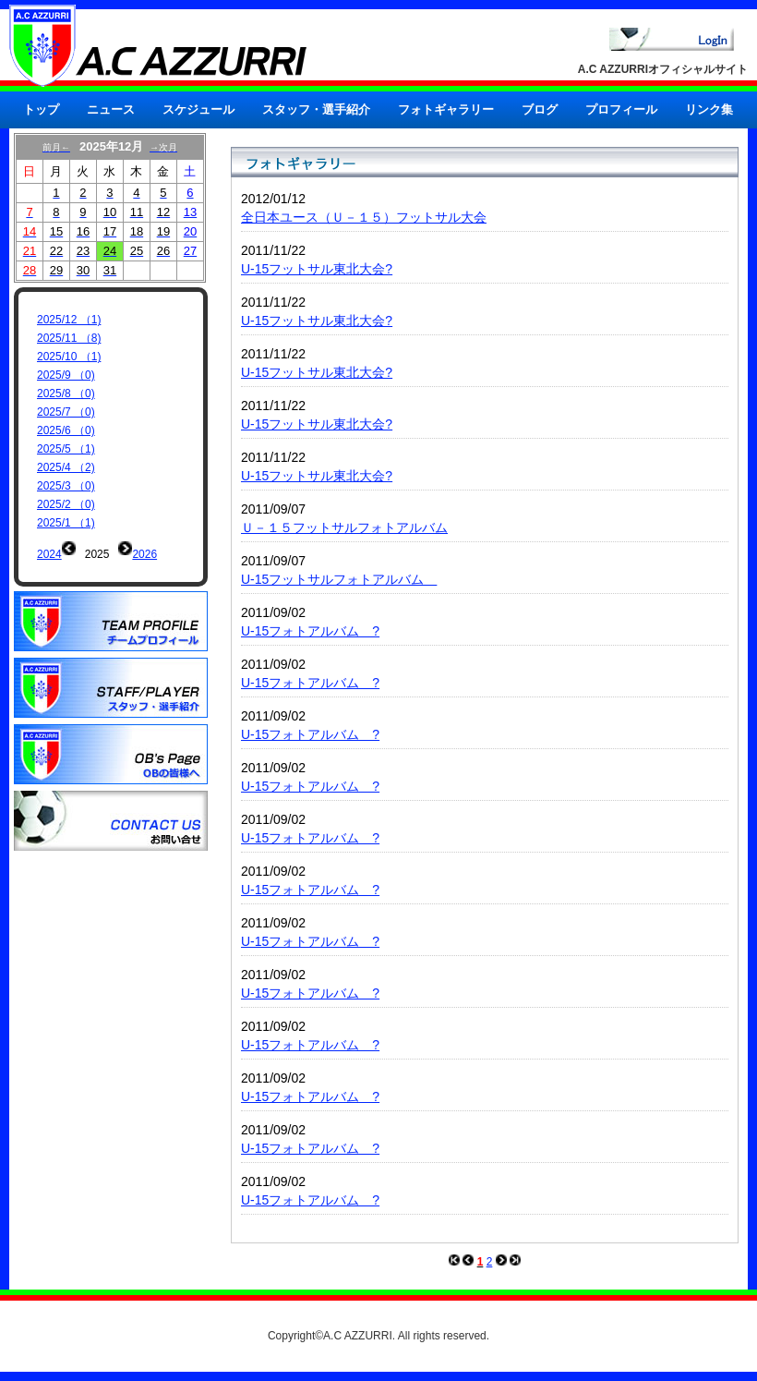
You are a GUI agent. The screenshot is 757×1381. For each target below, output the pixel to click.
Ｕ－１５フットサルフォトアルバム (344, 527)
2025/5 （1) (66, 448)
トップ (41, 109)
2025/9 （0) (66, 375)
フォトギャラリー (446, 109)
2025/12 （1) (69, 319)
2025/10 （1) (69, 356)
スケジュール (198, 109)
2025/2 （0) (66, 504)
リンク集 (709, 109)
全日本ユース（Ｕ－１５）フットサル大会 (364, 217)
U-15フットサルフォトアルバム (339, 579)
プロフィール (621, 109)
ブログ (540, 109)
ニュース (111, 109)
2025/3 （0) (66, 485)
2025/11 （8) (69, 338)
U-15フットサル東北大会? (316, 268)
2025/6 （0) (66, 430)
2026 (144, 554)
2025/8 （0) (66, 393)
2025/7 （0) (66, 412)
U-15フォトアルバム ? (310, 631)
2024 (49, 554)
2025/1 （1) (66, 522)
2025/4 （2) (66, 467)
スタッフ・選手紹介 (316, 109)
